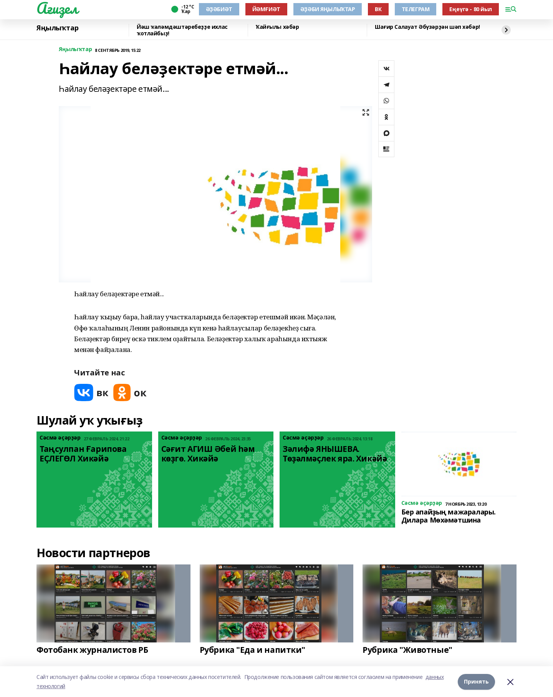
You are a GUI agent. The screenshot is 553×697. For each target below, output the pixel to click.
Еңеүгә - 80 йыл (470, 9)
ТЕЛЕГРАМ (416, 9)
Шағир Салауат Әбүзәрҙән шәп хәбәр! (427, 27)
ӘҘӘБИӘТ (219, 9)
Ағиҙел (57, 8)
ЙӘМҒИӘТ (266, 9)
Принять (476, 681)
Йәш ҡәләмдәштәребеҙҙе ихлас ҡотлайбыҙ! (182, 30)
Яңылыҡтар (57, 28)
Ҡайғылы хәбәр (277, 27)
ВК (378, 9)
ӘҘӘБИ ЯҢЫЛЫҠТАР (327, 9)
